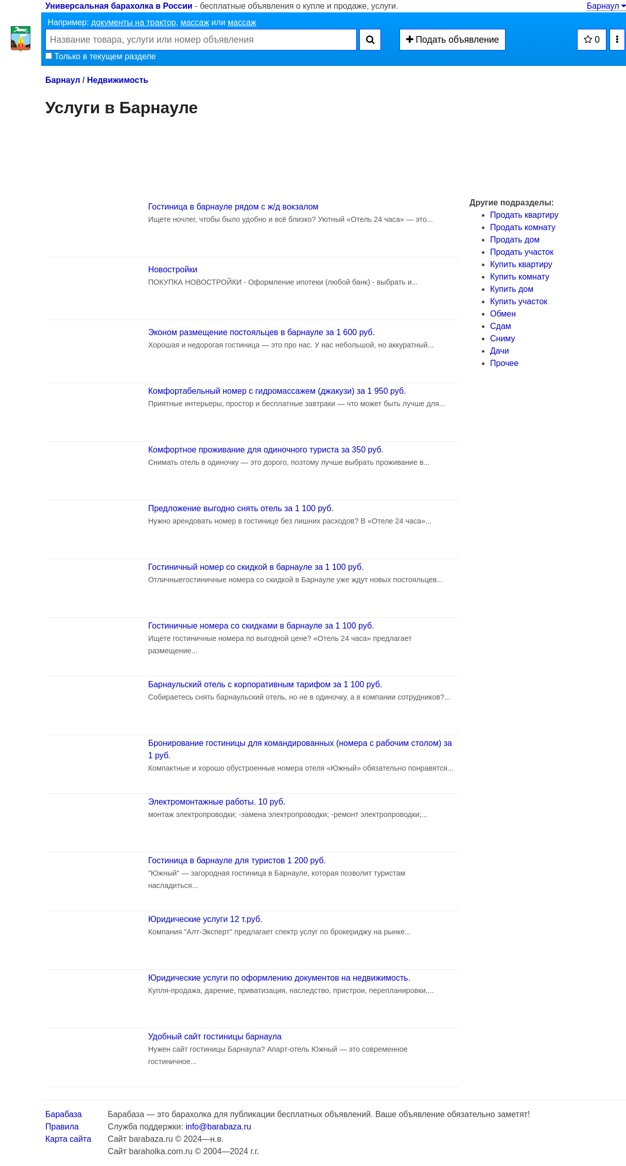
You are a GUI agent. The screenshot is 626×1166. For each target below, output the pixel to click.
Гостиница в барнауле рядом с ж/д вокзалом (233, 206)
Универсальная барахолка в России (119, 6)
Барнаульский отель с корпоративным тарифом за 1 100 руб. (265, 684)
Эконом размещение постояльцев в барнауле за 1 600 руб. (261, 332)
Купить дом (511, 289)
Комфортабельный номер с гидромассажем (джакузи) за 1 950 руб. (277, 391)
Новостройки (173, 269)
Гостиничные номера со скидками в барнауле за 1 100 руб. (261, 625)
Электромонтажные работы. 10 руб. (217, 801)
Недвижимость (117, 80)
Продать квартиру (524, 215)
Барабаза (63, 1114)
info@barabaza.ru (218, 1126)
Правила (62, 1126)
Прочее (504, 363)
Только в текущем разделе (100, 56)
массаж (195, 22)
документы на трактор (133, 22)
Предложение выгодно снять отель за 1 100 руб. (241, 508)
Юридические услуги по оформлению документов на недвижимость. (279, 977)
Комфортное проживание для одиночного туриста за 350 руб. (266, 449)
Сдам (500, 326)
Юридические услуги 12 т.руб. (205, 919)
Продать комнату (522, 227)
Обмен (503, 313)
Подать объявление (452, 39)
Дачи (499, 350)
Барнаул (606, 6)
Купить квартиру (521, 264)
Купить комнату (519, 276)
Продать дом (515, 239)
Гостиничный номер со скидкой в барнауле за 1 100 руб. (256, 567)
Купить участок (518, 301)
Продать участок (521, 252)
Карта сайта (68, 1139)
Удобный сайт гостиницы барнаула (215, 1036)
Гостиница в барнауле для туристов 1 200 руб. (237, 860)
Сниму (502, 338)
